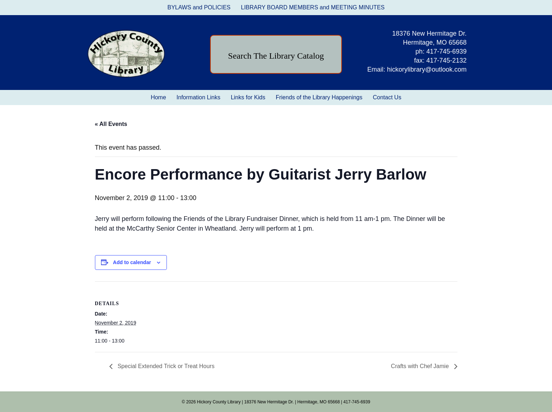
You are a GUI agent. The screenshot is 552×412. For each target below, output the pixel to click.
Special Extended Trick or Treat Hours (165, 366)
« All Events (111, 124)
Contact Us (387, 97)
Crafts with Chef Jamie (420, 366)
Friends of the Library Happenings (319, 97)
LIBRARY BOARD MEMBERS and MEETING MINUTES (313, 7)
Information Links (198, 97)
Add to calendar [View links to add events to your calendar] (132, 262)
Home (158, 97)
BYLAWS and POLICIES (199, 7)
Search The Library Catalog (276, 55)
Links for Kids (248, 97)
